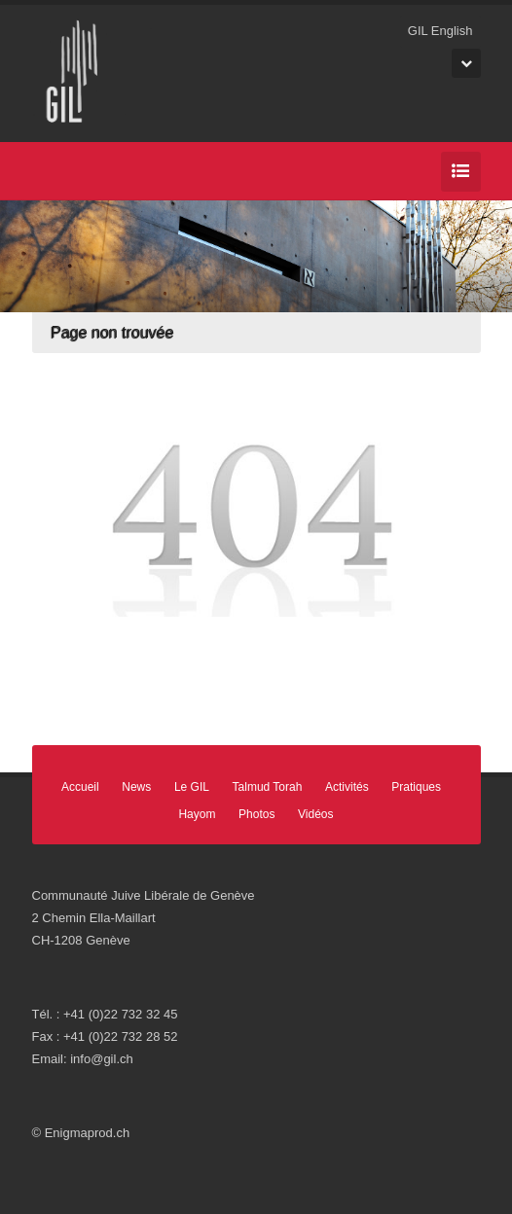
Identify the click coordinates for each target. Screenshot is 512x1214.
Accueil (80, 787)
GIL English (440, 30)
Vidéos (315, 814)
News (136, 787)
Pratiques (416, 787)
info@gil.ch (101, 1059)
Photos (256, 814)
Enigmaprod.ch (87, 1132)
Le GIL (191, 787)
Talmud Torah (268, 787)
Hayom (196, 814)
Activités (347, 787)
